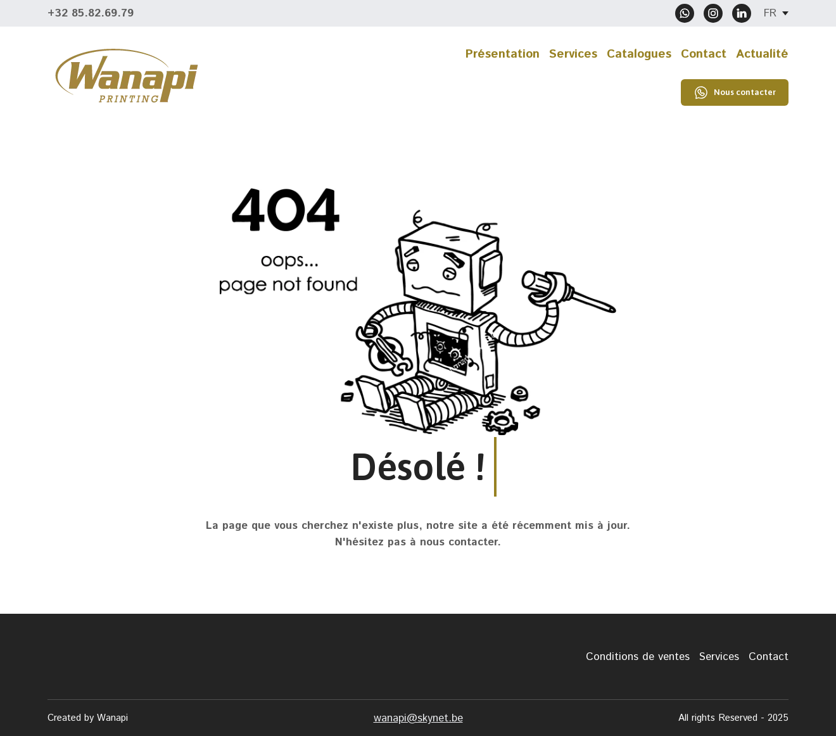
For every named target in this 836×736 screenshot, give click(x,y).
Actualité (762, 54)
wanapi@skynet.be (418, 718)
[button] (684, 13)
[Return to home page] (127, 75)
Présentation (503, 54)
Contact (703, 54)
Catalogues (639, 54)
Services (573, 54)
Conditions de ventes (638, 656)
